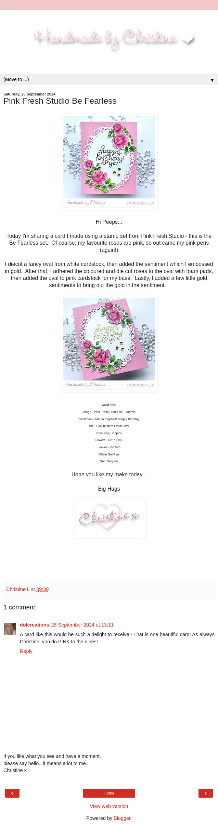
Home (108, 793)
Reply (26, 651)
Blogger (122, 818)
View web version (109, 806)
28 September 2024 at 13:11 (82, 625)
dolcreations (34, 625)
